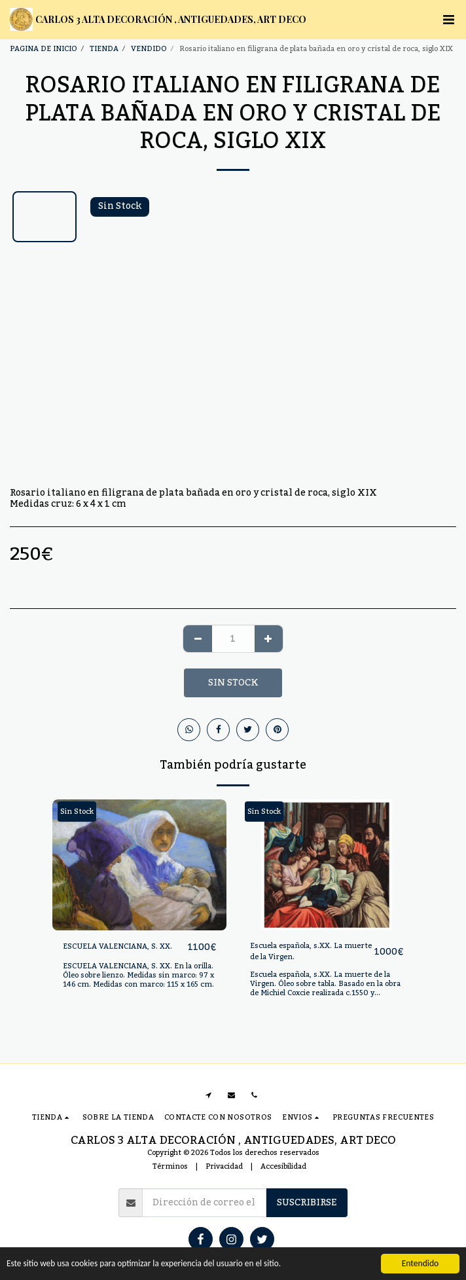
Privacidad (224, 1166)
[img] (139, 864)
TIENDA (104, 48)
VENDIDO (149, 48)
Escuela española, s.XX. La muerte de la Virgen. (311, 952)
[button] (448, 20)
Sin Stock (233, 683)
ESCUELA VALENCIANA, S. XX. (117, 947)
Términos (170, 1166)
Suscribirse (307, 1203)
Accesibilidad (283, 1166)
